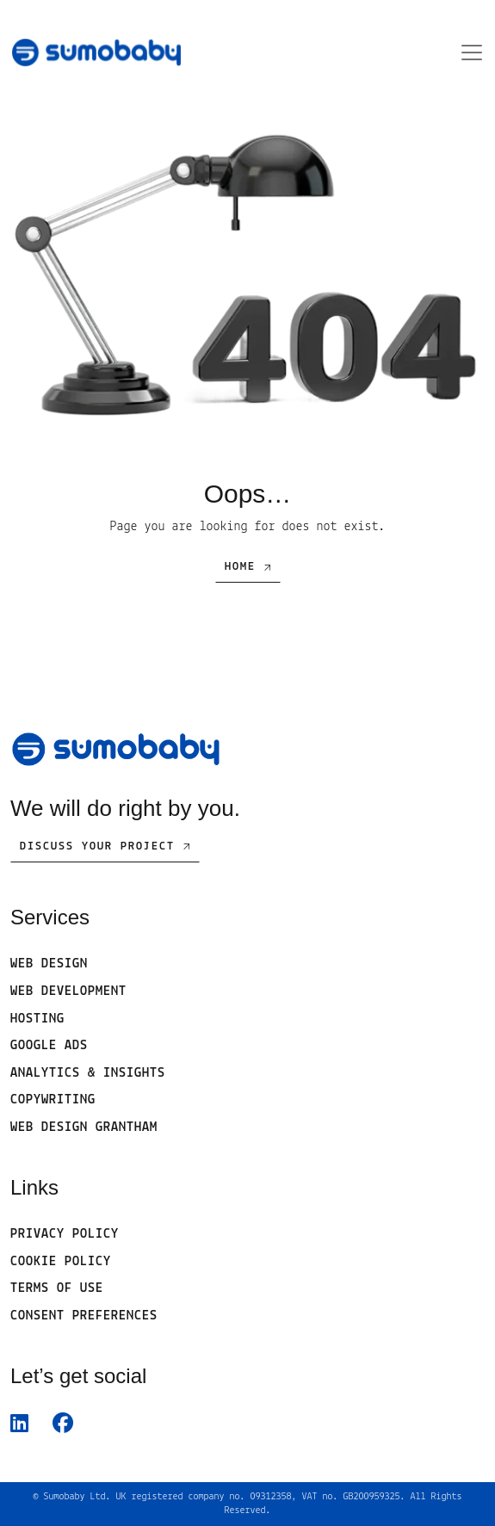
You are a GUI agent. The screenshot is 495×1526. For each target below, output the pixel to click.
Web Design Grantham (84, 1127)
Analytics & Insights (87, 1073)
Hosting (37, 1019)
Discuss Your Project (97, 846)
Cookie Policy (60, 1262)
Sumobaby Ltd (74, 1497)
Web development (68, 991)
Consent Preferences (84, 1316)
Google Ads (49, 1046)
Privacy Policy (64, 1234)
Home (240, 566)
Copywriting (53, 1100)
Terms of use (56, 1288)
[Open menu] (467, 52)
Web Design (49, 964)
